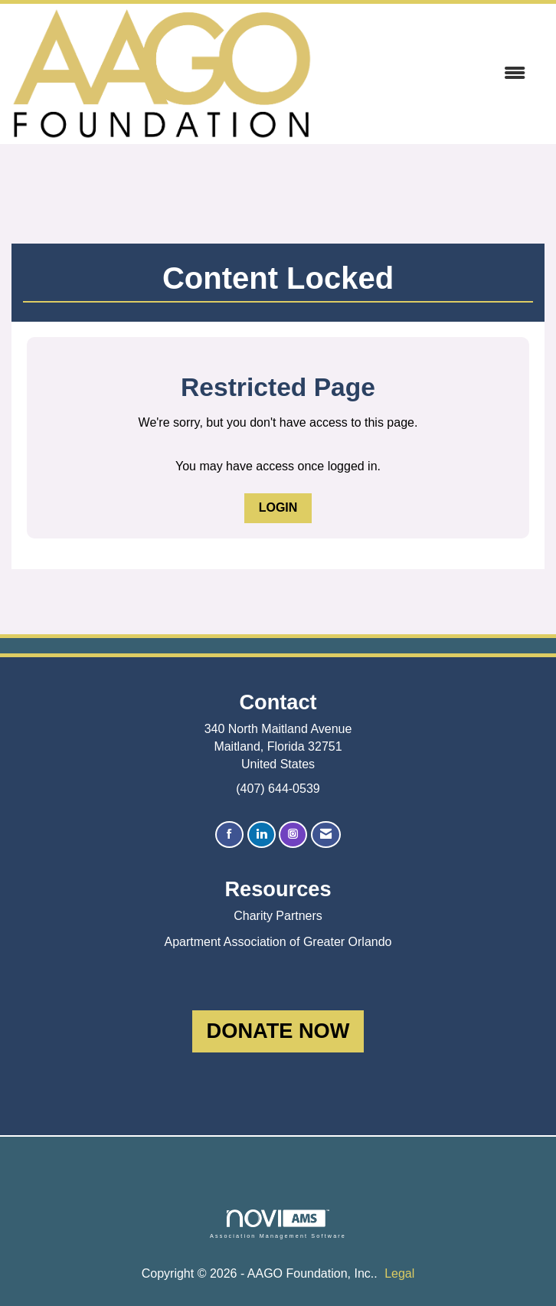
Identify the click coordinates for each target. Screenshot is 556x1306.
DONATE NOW (278, 1031)
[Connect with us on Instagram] (293, 834)
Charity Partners (278, 915)
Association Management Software (278, 1223)
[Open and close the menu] (426, 73)
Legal (399, 1273)
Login (278, 507)
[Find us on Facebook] (229, 834)
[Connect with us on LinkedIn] (261, 834)
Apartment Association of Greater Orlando (277, 941)
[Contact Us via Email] (326, 834)
